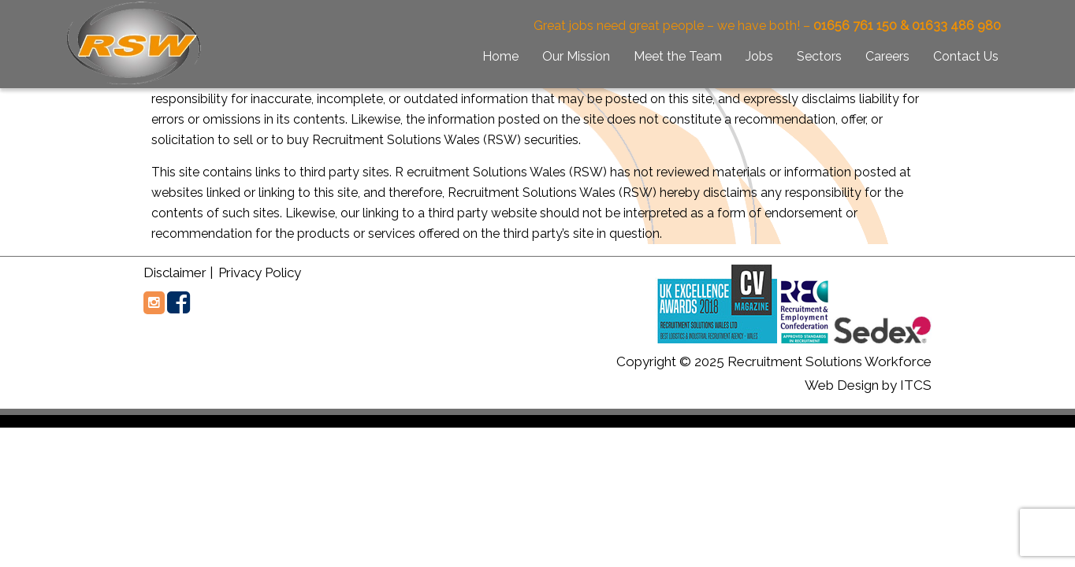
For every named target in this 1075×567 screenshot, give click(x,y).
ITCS (916, 385)
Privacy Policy (258, 272)
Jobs (759, 56)
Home (500, 56)
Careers (887, 56)
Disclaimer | (178, 272)
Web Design (842, 385)
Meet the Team (678, 56)
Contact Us (966, 56)
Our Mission (576, 56)
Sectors (819, 56)
